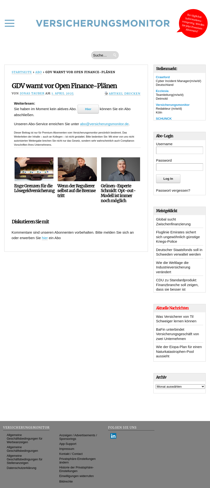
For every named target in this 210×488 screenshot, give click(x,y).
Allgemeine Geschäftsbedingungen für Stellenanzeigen (24, 459)
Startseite (22, 72)
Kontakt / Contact (71, 454)
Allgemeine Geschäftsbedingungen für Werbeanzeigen (24, 438)
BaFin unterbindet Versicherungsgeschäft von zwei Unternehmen (177, 334)
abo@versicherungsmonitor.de (104, 124)
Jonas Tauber (32, 93)
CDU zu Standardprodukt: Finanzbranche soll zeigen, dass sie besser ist (177, 284)
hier (45, 238)
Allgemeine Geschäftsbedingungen (22, 448)
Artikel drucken (125, 93)
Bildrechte (66, 481)
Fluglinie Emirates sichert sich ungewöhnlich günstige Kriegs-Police (178, 236)
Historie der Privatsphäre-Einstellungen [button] (76, 469)
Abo (38, 72)
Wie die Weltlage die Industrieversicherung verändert (173, 267)
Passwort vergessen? (173, 190)
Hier (88, 109)
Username (164, 144)
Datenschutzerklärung (21, 468)
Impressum (66, 449)
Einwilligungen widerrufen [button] (76, 476)
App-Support (67, 444)
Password (164, 160)
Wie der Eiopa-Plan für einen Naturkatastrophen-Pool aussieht (179, 351)
